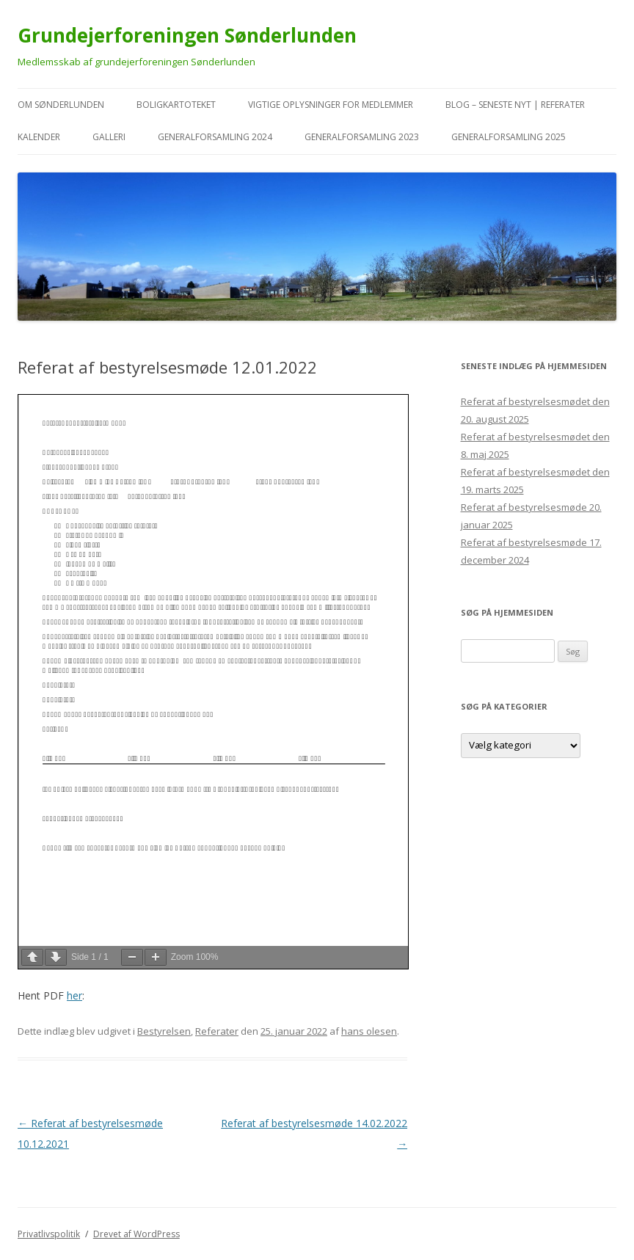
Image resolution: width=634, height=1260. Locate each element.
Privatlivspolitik (49, 1234)
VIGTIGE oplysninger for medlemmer (330, 104)
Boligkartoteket (176, 104)
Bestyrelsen (164, 1031)
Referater (216, 1031)
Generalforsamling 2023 (362, 137)
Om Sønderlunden (61, 104)
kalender (39, 137)
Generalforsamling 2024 (215, 137)
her (74, 995)
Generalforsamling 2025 (508, 137)
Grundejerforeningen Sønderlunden (187, 35)
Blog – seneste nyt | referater (515, 104)
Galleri (108, 137)
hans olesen (369, 1031)
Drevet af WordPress (136, 1234)
